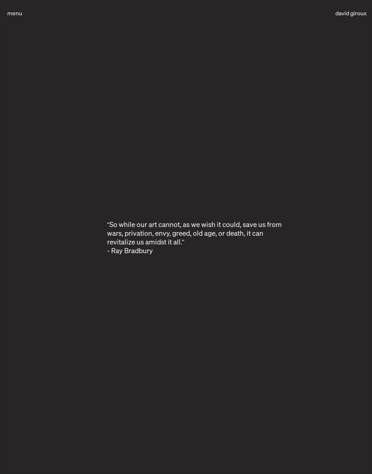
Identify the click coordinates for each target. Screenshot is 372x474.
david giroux (351, 13)
